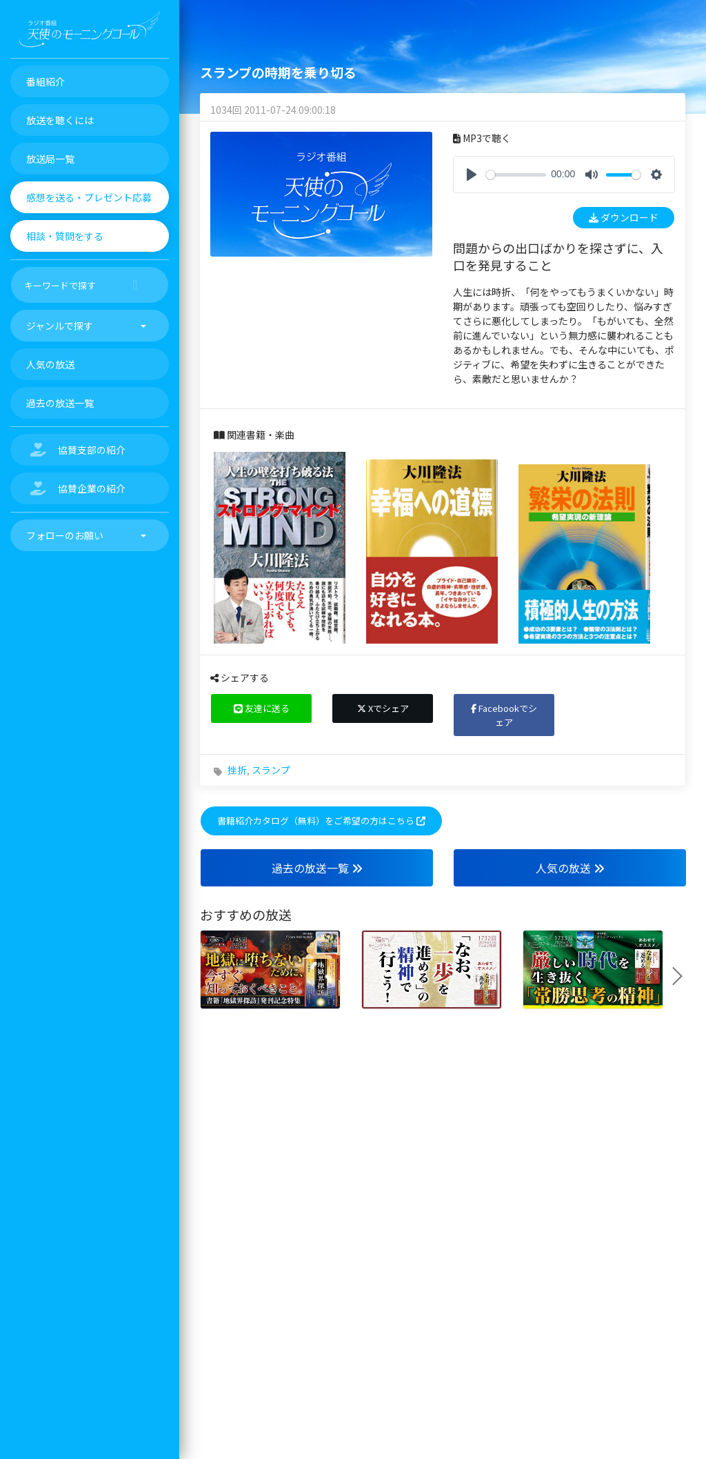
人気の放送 (570, 868)
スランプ (271, 770)
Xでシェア (383, 708)
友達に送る (262, 708)
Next (682, 976)
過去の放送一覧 (317, 868)
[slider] (516, 174)
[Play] (472, 174)
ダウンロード (623, 217)
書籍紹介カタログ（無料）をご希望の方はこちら (321, 820)
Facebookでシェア (504, 715)
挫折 (237, 770)
